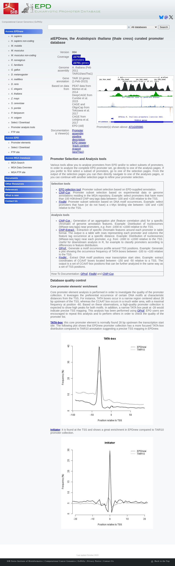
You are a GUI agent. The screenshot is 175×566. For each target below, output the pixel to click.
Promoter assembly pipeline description (78, 135)
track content (80, 145)
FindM (62, 201)
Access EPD (12, 138)
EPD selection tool (70, 189)
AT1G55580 (136, 126)
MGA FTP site (18, 172)
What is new (12, 195)
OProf (63, 248)
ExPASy (38, 22)
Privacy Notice (94, 561)
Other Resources (14, 184)
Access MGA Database (17, 158)
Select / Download (20, 122)
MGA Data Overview (21, 167)
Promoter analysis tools (23, 127)
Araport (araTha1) (78, 150)
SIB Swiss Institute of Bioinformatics (25, 561)
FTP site (15, 132)
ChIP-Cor (64, 192)
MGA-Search (17, 162)
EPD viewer (79, 142)
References (11, 189)
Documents (11, 178)
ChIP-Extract (67, 229)
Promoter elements (20, 142)
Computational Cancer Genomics (17, 22)
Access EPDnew (14, 31)
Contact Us (11, 201)
